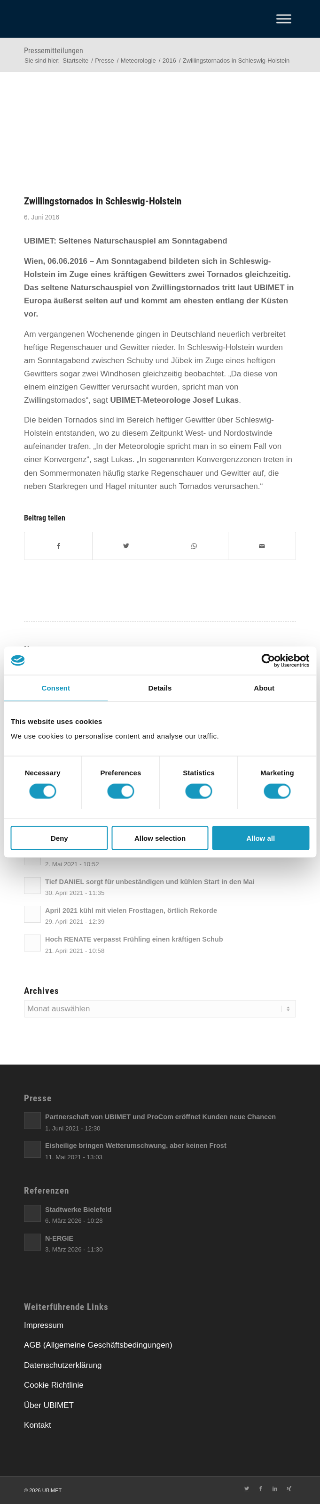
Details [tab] (160, 687)
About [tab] (264, 687)
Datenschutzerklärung (62, 1365)
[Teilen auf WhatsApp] (193, 546)
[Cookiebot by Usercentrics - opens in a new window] (268, 660)
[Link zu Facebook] (261, 1488)
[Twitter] (126, 546)
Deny (59, 838)
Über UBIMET (49, 1405)
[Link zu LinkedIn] (275, 1488)
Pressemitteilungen (53, 50)
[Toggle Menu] (283, 18)
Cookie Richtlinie (54, 1385)
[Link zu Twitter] (247, 1488)
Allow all (260, 838)
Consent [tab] (55, 687)
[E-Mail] (262, 546)
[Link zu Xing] (289, 1488)
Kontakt (37, 1425)
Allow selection (160, 838)
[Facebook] (58, 546)
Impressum (43, 1325)
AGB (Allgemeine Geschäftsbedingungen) (98, 1345)
